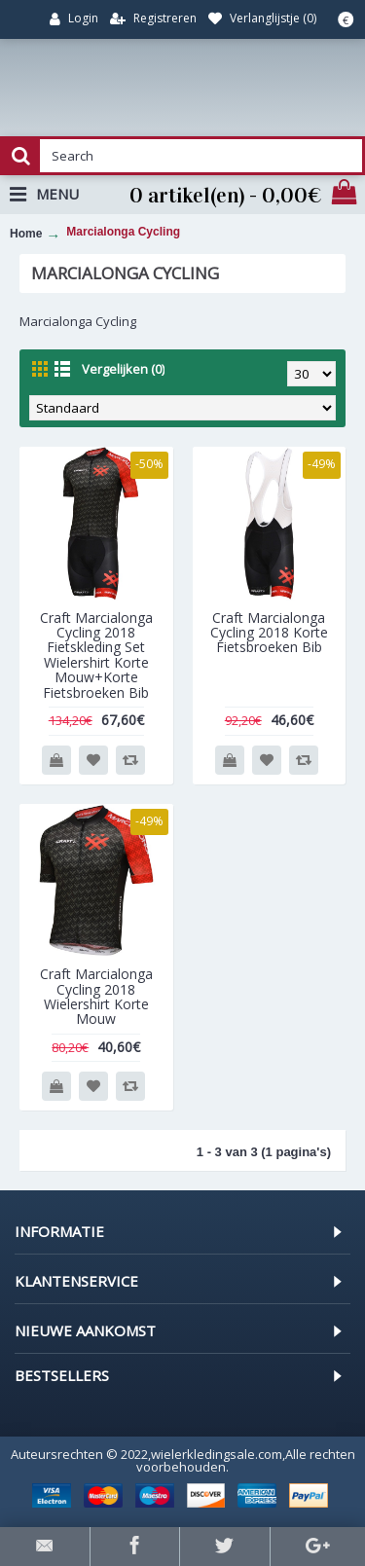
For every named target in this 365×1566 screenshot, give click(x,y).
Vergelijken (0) (123, 369)
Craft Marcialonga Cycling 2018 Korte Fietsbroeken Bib (269, 632)
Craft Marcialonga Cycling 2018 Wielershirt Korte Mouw (96, 996)
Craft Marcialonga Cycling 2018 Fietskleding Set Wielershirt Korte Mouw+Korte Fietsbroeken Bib (96, 655)
